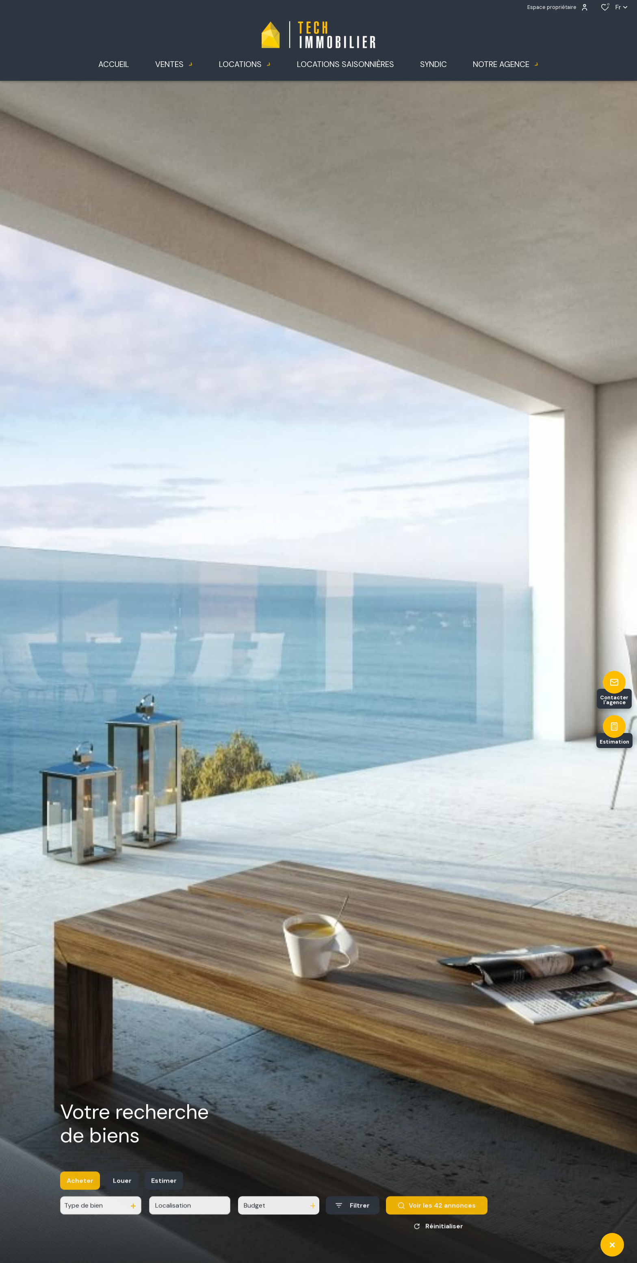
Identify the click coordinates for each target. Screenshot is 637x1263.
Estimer (164, 1197)
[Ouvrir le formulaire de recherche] (352, 1222)
